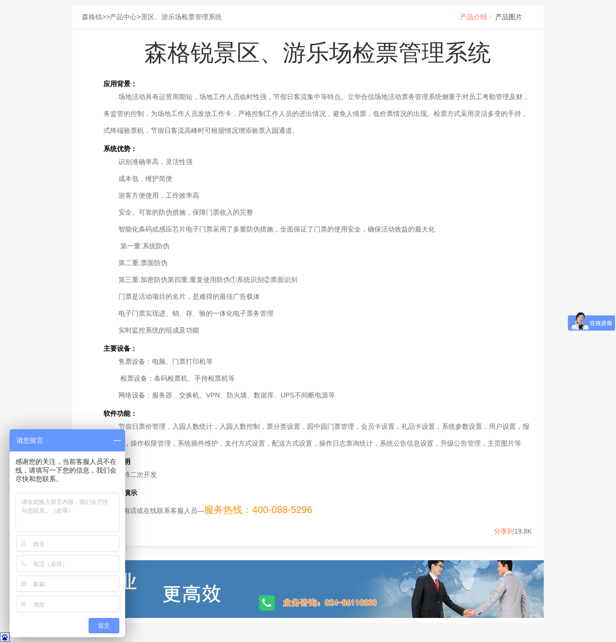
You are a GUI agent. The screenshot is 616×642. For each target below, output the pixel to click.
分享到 (504, 531)
